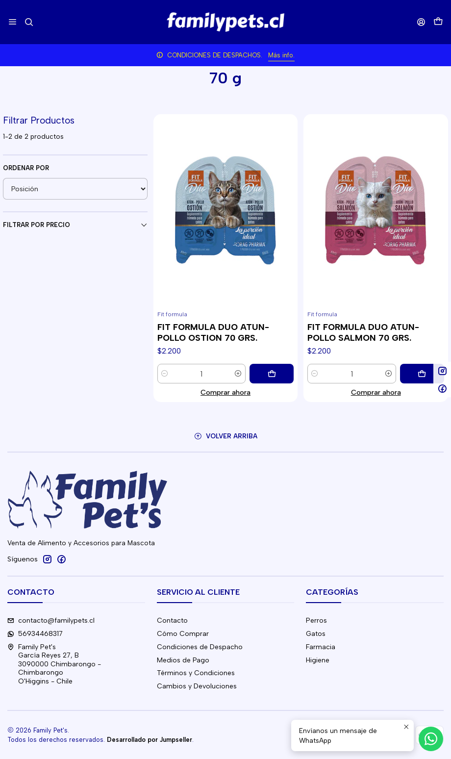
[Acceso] (421, 21)
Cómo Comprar (183, 634)
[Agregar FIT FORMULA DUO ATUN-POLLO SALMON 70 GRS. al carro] (422, 373)
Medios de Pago (183, 660)
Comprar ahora (225, 392)
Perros (316, 620)
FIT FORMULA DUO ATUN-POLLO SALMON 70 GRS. (363, 332)
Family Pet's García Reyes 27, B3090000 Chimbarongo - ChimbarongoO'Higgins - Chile (54, 664)
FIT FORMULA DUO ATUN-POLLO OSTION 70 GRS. (213, 332)
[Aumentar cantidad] (238, 373)
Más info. (281, 55)
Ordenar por (26, 168)
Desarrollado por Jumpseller (149, 739)
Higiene (317, 660)
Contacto (172, 620)
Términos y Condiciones (196, 673)
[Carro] (438, 22)
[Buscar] (28, 21)
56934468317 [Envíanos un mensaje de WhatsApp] (35, 634)
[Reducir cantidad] (165, 373)
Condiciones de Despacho (200, 647)
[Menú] (12, 21)
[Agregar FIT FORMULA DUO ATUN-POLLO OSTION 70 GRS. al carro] (272, 373)
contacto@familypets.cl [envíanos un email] (51, 620)
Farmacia (320, 647)
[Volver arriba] (225, 436)
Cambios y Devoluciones (197, 686)
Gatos (316, 634)
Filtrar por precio (75, 225)
